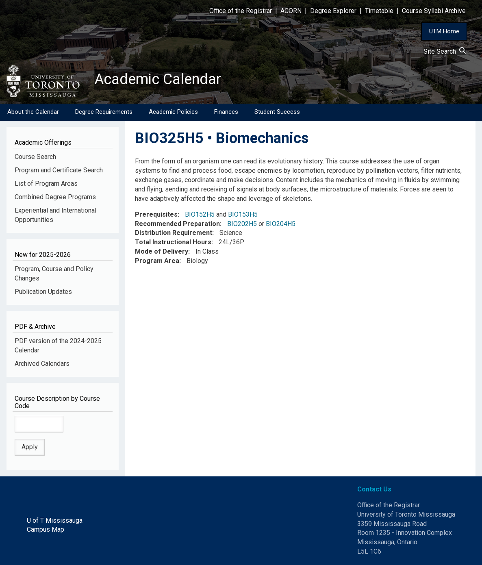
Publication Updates (43, 292)
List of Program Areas (46, 183)
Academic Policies (173, 111)
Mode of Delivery (161, 251)
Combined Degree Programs (55, 197)
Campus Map (45, 529)
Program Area (157, 261)
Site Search (444, 51)
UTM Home (444, 31)
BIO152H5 (200, 214)
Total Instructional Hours (173, 242)
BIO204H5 (280, 224)
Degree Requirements (103, 111)
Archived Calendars (42, 363)
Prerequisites (156, 214)
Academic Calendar (157, 79)
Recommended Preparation (177, 224)
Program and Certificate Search (59, 170)
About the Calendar (33, 111)
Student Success (277, 111)
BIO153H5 (243, 214)
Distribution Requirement (173, 233)
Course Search (35, 157)
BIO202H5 (242, 224)
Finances (226, 111)
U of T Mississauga (55, 520)
